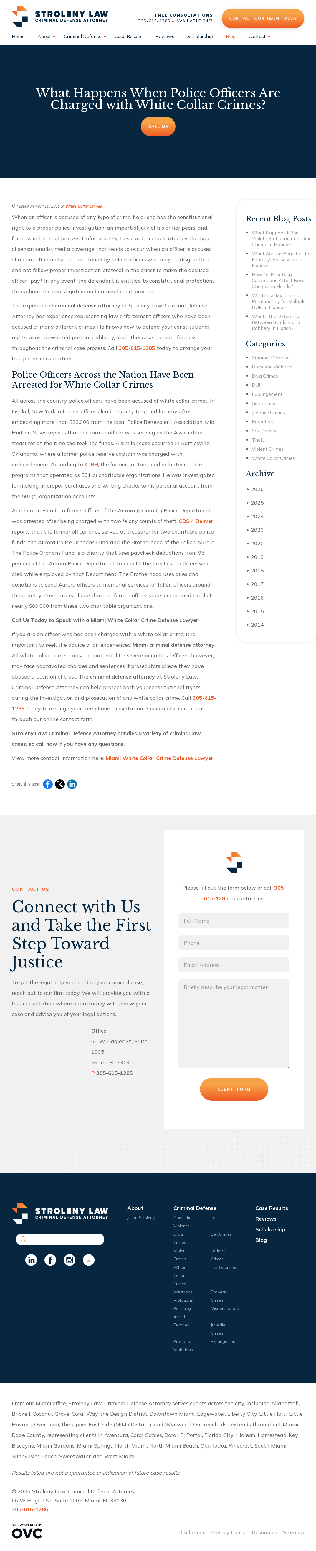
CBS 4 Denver (196, 521)
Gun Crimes (264, 403)
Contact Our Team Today (263, 18)
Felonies (181, 1325)
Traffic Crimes (224, 1267)
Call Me (158, 126)
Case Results (129, 36)
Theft (258, 440)
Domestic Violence (272, 367)
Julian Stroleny (141, 1217)
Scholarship (200, 36)
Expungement (267, 394)
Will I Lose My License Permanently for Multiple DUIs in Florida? (279, 301)
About (44, 36)
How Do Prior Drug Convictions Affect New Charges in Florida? (278, 280)
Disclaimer (191, 1532)
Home (18, 36)
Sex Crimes (264, 431)
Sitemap (293, 1532)
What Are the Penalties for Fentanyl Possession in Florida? (281, 259)
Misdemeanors (225, 1308)
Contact (257, 36)
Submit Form (234, 1089)
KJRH (91, 464)
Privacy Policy (228, 1532)
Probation (262, 421)
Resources (264, 1532)
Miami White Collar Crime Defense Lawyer (160, 758)
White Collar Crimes (83, 206)
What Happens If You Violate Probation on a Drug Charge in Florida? (282, 238)
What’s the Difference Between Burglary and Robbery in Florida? (276, 322)
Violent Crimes (268, 449)
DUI (256, 385)
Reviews (164, 36)
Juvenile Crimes (268, 412)
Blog (231, 36)
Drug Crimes (265, 376)
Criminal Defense (83, 36)
